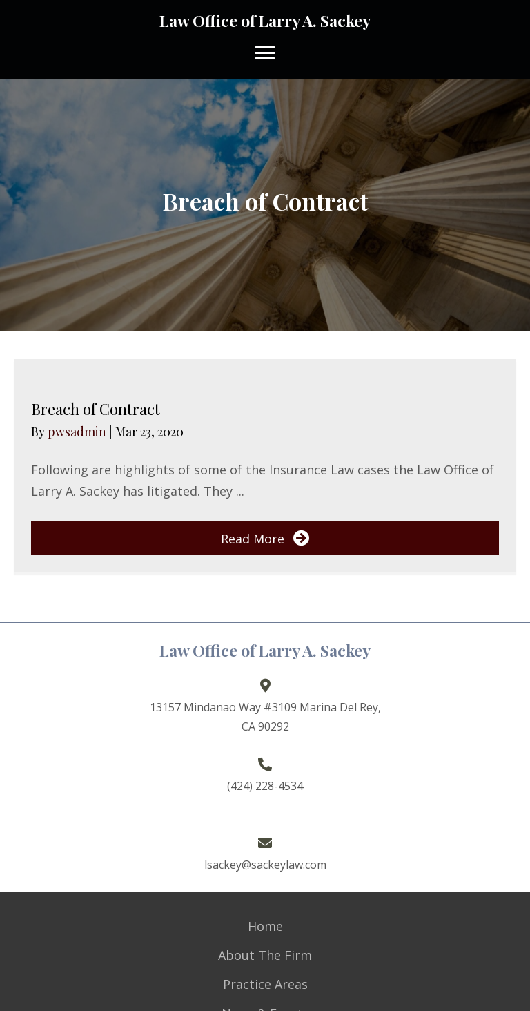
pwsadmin (78, 431)
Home (265, 926)
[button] (265, 538)
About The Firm (265, 955)
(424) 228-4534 (265, 785)
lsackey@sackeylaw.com (265, 864)
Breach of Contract (95, 408)
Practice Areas (265, 984)
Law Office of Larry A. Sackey (265, 20)
